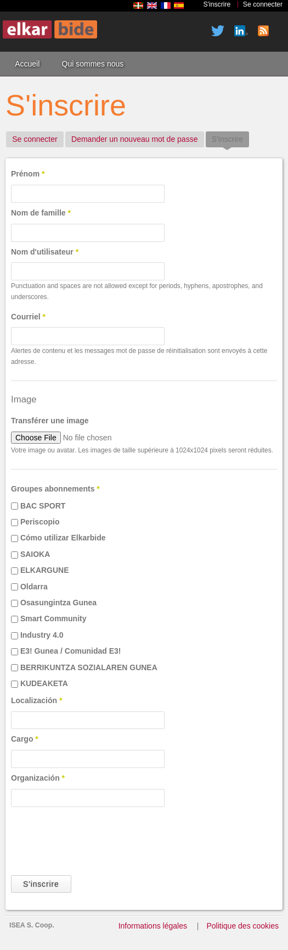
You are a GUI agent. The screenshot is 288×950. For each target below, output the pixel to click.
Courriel (28, 316)
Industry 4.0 (42, 635)
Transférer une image (50, 420)
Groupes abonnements (55, 488)
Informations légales (152, 925)
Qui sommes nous (93, 63)
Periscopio (40, 521)
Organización (38, 778)
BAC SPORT (42, 505)
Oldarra (34, 586)
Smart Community (53, 618)
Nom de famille (41, 212)
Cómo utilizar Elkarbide (63, 537)
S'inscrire (216, 4)
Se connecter (263, 4)
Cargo (24, 738)
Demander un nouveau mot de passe (134, 139)
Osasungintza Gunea (58, 602)
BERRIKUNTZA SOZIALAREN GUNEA (88, 667)
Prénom (27, 173)
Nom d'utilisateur (44, 251)
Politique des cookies (242, 925)
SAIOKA (35, 554)
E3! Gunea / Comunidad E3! (70, 651)
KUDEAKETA (44, 683)
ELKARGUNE (44, 570)
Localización (36, 700)
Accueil (27, 63)
